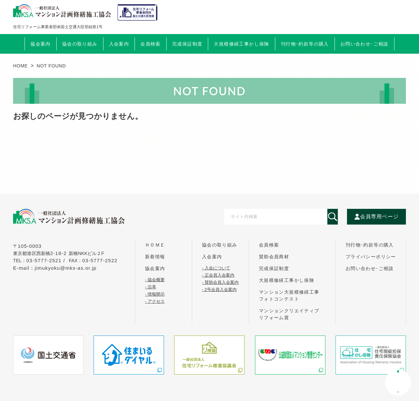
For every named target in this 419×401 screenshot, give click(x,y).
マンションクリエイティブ (289, 314)
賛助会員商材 (274, 256)
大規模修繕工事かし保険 (286, 280)
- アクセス (155, 301)
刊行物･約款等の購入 (370, 244)
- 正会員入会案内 (218, 275)
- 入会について (216, 267)
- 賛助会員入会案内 (220, 282)
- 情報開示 (155, 294)
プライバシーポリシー (371, 256)
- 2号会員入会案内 (219, 289)
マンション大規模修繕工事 (289, 295)
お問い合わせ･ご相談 (370, 268)
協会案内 (155, 268)
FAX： (93, 260)
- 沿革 (150, 286)
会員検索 (150, 44)
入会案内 (212, 256)
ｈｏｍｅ (155, 244)
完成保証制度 (274, 268)
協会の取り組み (219, 244)
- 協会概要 (155, 279)
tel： (40, 260)
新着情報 (155, 256)
